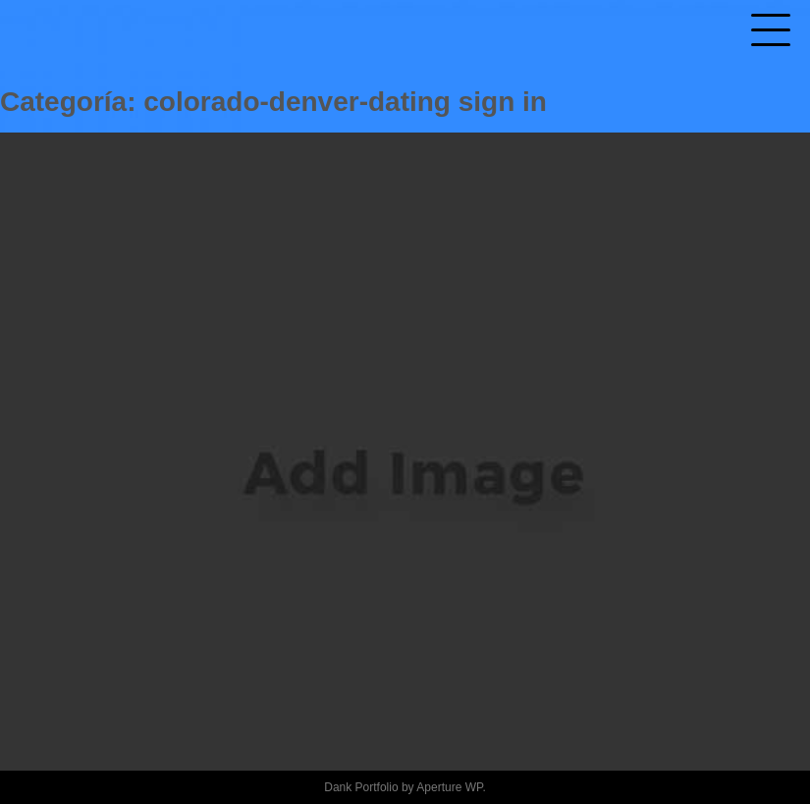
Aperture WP (449, 787)
